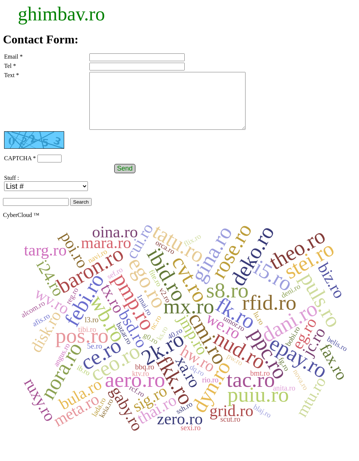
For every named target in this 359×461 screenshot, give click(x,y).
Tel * (10, 66)
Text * (11, 75)
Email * (13, 56)
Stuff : (11, 189)
